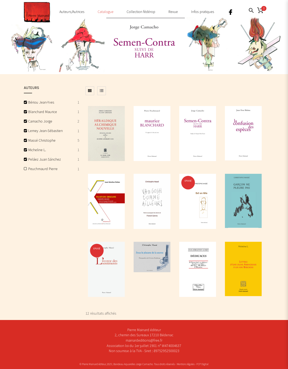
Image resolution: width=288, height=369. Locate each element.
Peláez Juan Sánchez (44, 159)
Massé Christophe (42, 140)
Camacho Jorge (40, 121)
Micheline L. (37, 149)
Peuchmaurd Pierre (43, 168)
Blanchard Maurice (42, 111)
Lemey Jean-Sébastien (45, 130)
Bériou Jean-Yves (41, 102)
